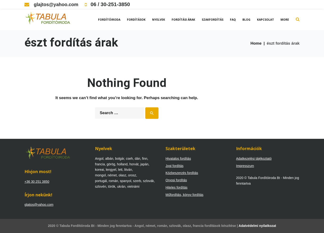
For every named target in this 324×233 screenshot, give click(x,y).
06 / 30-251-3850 (107, 4)
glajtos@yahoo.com (51, 4)
